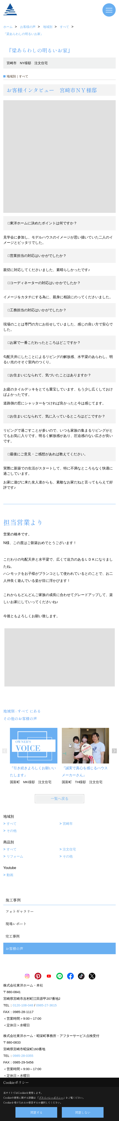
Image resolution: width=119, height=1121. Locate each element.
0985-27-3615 (46, 1005)
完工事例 (13, 936)
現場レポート (16, 923)
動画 (10, 875)
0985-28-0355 (23, 1056)
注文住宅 (69, 849)
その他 (12, 831)
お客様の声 (14, 948)
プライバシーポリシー (51, 1097)
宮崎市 (68, 823)
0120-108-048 (23, 1005)
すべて (12, 823)
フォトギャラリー (20, 911)
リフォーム (15, 856)
